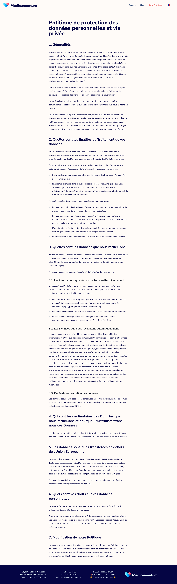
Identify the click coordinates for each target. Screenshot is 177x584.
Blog (142, 5)
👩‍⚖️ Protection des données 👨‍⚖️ (103, 577)
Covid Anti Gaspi (156, 5)
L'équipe (132, 5)
